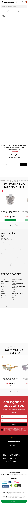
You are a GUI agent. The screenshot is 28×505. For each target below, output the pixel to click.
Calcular (23, 164)
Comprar (13, 501)
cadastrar (14, 424)
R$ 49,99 (14, 157)
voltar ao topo (14, 437)
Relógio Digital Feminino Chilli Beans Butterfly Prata (10, 212)
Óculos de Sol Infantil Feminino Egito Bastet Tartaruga (10, 379)
